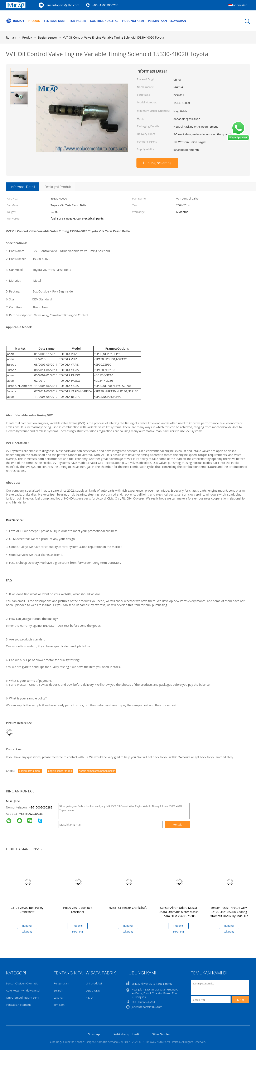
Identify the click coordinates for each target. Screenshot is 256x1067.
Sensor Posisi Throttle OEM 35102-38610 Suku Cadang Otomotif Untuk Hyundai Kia (229, 912)
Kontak (177, 824)
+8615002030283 (40, 807)
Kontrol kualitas (104, 21)
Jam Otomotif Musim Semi (22, 997)
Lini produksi (94, 983)
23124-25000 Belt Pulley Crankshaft (27, 910)
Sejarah (58, 990)
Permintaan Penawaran (167, 21)
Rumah (15, 20)
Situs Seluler (161, 1034)
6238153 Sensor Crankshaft (128, 908)
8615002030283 (32, 814)
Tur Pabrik (77, 21)
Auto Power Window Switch (23, 990)
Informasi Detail (22, 187)
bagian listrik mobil (30, 771)
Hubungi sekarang (157, 163)
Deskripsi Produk (57, 187)
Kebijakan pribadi (126, 1034)
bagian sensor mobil (60, 771)
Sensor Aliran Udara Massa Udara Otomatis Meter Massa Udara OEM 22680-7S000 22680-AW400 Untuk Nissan (179, 914)
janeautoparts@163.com (62, 5)
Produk (34, 21)
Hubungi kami (133, 21)
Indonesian (239, 5)
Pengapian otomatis (18, 1005)
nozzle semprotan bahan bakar (97, 771)
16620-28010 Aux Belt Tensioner (77, 910)
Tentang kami (55, 21)
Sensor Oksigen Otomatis (22, 983)
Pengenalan (61, 983)
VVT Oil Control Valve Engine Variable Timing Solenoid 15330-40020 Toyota (113, 37)
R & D (89, 997)
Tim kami (59, 1005)
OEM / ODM (93, 990)
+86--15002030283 (105, 5)
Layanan (59, 997)
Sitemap (94, 1034)
